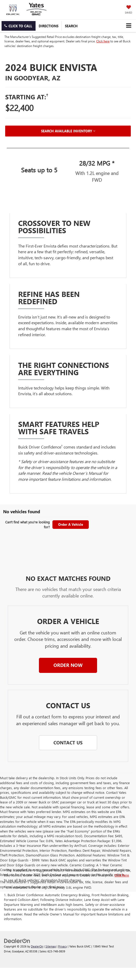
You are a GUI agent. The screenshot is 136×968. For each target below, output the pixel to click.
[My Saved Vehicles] (128, 9)
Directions (48, 26)
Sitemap (50, 946)
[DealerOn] (17, 940)
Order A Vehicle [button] (70, 524)
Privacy (62, 946)
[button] (19, 26)
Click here (103, 41)
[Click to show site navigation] (128, 26)
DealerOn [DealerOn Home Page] (37, 946)
